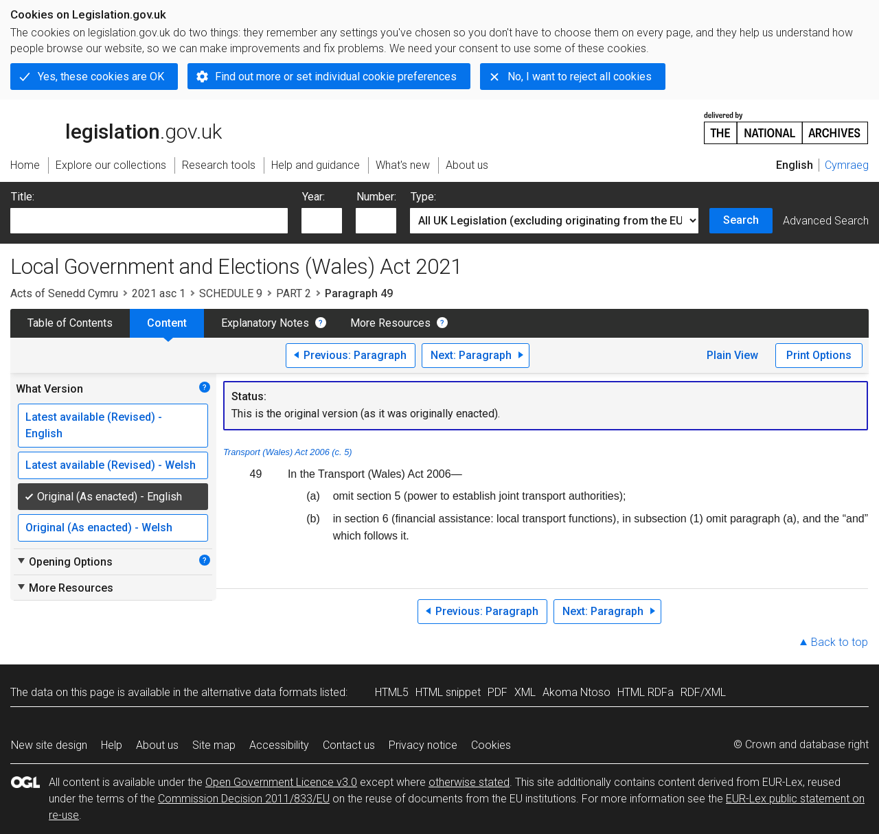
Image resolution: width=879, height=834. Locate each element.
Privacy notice (423, 745)
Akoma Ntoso (576, 692)
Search (741, 220)
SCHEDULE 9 (230, 293)
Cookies (491, 745)
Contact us (349, 745)
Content (167, 322)
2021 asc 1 (158, 293)
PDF (497, 692)
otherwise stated (469, 782)
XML (525, 692)
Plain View (732, 355)
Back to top (839, 642)
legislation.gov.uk (116, 127)
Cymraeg (847, 165)
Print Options (819, 355)
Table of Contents (70, 322)
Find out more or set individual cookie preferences (336, 76)
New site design (49, 745)
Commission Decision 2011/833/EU (244, 798)
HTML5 (392, 692)
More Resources (390, 322)
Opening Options (64, 561)
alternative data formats (259, 692)
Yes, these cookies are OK (101, 76)
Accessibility (279, 745)
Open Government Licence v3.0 (281, 782)
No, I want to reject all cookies (579, 76)
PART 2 (293, 293)
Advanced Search (826, 220)
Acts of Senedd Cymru (64, 293)
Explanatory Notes (265, 322)
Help (111, 745)
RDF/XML (703, 692)
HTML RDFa (645, 692)
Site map (214, 745)
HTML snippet (448, 692)
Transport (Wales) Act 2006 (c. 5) (287, 452)
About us (157, 745)
